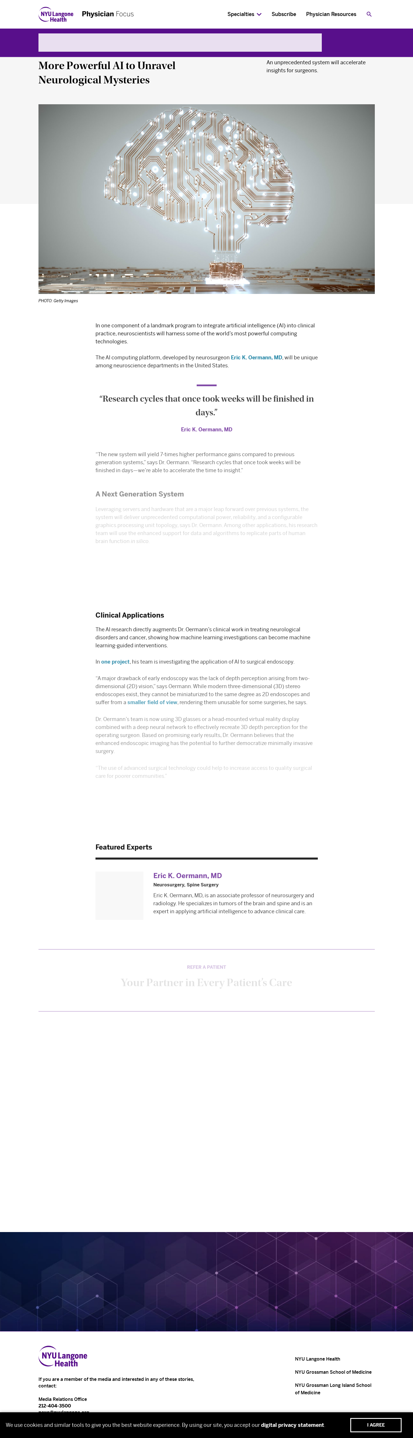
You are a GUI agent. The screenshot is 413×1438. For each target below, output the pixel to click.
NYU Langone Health (317, 1359)
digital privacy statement (292, 1425)
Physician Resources (331, 14)
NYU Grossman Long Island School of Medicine (333, 1389)
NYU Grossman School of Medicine (333, 1372)
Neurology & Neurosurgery (74, 51)
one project (115, 665)
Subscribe (284, 14)
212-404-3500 (54, 1406)
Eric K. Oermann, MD (256, 360)
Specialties (240, 14)
